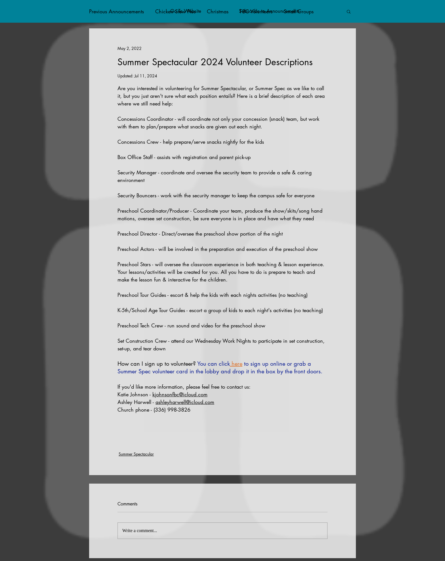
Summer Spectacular (136, 454)
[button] (348, 11)
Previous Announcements (116, 11)
